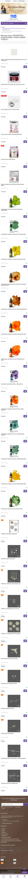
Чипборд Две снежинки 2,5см (9, 683)
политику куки (18, 871)
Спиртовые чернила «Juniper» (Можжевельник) (13, 458)
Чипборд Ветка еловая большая (9, 658)
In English (7, 1)
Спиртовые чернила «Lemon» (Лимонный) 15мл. (13, 483)
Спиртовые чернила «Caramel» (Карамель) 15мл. (13, 334)
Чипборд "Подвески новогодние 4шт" (11, 583)
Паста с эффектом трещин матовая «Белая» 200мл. (12, 185)
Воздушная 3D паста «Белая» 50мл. (10, 109)
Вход (15, 1)
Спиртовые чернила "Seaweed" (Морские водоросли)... (11, 209)
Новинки (4, 832)
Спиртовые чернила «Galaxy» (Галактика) (12, 384)
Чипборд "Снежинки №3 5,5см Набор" (11, 633)
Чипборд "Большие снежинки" (9, 533)
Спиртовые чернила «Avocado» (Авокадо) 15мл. (13, 259)
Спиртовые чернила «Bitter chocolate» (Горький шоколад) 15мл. (13, 284)
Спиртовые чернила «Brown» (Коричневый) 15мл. (14, 309)
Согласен (24, 872)
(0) (4, 63)
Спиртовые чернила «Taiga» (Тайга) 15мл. (12, 508)
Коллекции (4, 835)
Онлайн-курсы (5, 833)
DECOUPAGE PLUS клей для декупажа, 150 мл (13, 84)
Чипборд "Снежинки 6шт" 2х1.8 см (10, 608)
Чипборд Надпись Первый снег (9, 783)
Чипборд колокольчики (7, 733)
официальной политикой (7, 850)
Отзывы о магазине (6, 837)
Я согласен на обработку (11, 807)
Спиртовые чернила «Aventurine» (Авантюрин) (13, 234)
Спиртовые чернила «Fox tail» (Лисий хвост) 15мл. (12, 359)
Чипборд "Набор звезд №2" (8, 558)
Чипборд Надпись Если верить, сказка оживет (13, 758)
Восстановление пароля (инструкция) (10, 839)
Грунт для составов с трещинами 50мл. (11, 134)
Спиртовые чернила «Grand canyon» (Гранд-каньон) (12, 409)
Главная (3, 828)
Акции (3, 830)
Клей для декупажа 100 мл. (8, 159)
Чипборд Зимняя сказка (7, 708)
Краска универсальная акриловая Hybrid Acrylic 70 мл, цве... (14, 60)
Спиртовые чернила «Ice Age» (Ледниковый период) (12, 434)
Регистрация (21, 1)
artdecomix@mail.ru (7, 823)
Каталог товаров (7, 23)
